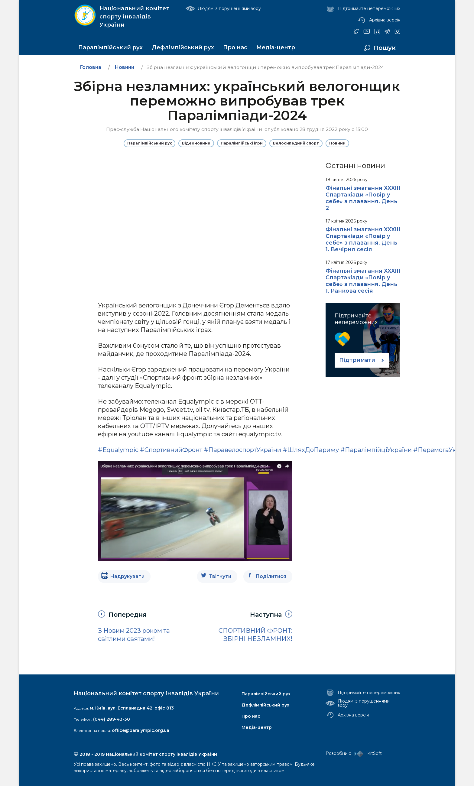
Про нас (235, 47)
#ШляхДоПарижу (311, 449)
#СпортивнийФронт (171, 449)
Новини (337, 143)
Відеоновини (196, 143)
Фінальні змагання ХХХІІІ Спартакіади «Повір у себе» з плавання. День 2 (363, 198)
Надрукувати (127, 576)
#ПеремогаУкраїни (443, 449)
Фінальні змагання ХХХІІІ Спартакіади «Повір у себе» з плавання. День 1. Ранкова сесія (363, 281)
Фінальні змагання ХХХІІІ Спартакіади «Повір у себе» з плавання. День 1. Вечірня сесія (363, 239)
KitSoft (367, 753)
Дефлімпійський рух (183, 47)
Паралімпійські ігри (242, 143)
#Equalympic (118, 449)
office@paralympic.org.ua (140, 730)
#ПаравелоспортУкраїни (242, 449)
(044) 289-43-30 (111, 719)
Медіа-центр (275, 47)
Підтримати (357, 360)
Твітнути (220, 576)
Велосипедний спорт (296, 143)
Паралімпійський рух (110, 47)
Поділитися (270, 576)
